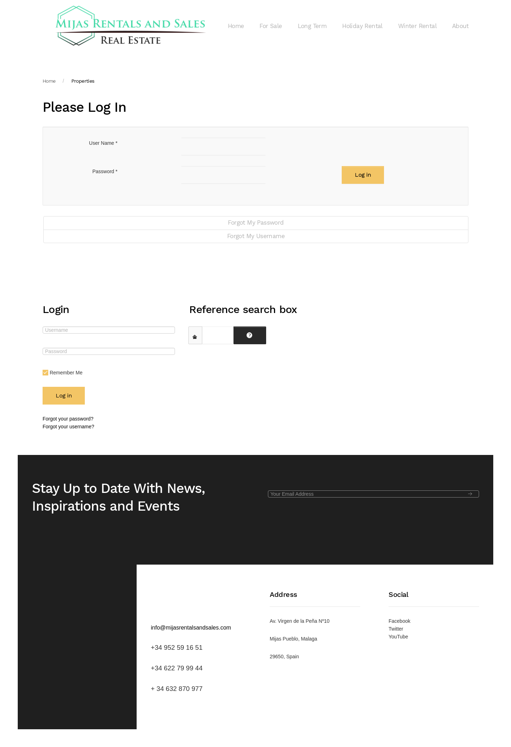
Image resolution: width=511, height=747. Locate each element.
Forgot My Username (256, 236)
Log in (363, 175)
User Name (103, 143)
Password (104, 171)
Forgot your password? (68, 419)
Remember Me (62, 373)
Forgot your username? (68, 426)
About (460, 26)
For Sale (270, 26)
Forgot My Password (256, 222)
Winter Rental (417, 26)
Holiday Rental (362, 26)
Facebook (399, 621)
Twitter (396, 629)
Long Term (312, 26)
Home (236, 26)
